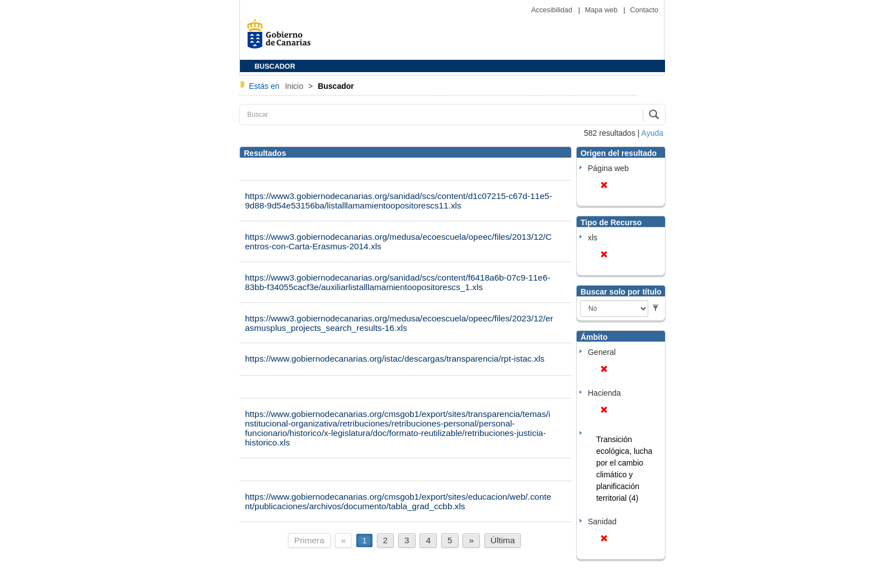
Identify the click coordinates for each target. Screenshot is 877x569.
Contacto (644, 10)
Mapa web (602, 10)
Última (503, 540)
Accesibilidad (552, 10)
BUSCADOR (274, 66)
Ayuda (652, 133)
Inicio (295, 86)
